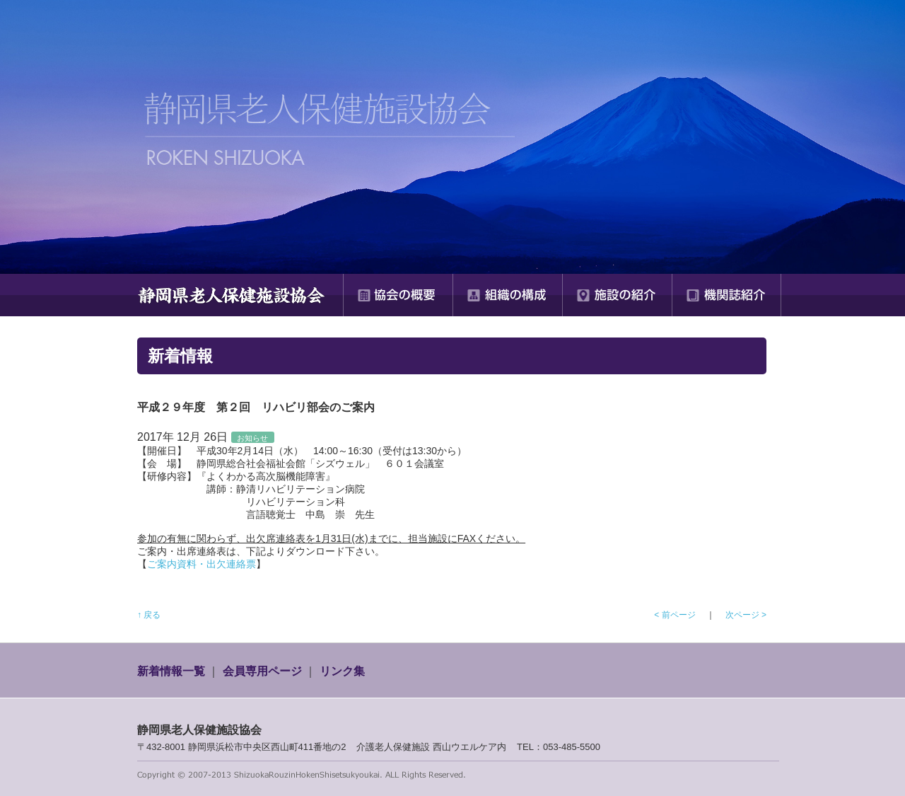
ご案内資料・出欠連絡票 (201, 564)
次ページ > (745, 615)
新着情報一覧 (171, 671)
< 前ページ (674, 615)
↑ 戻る (148, 615)
